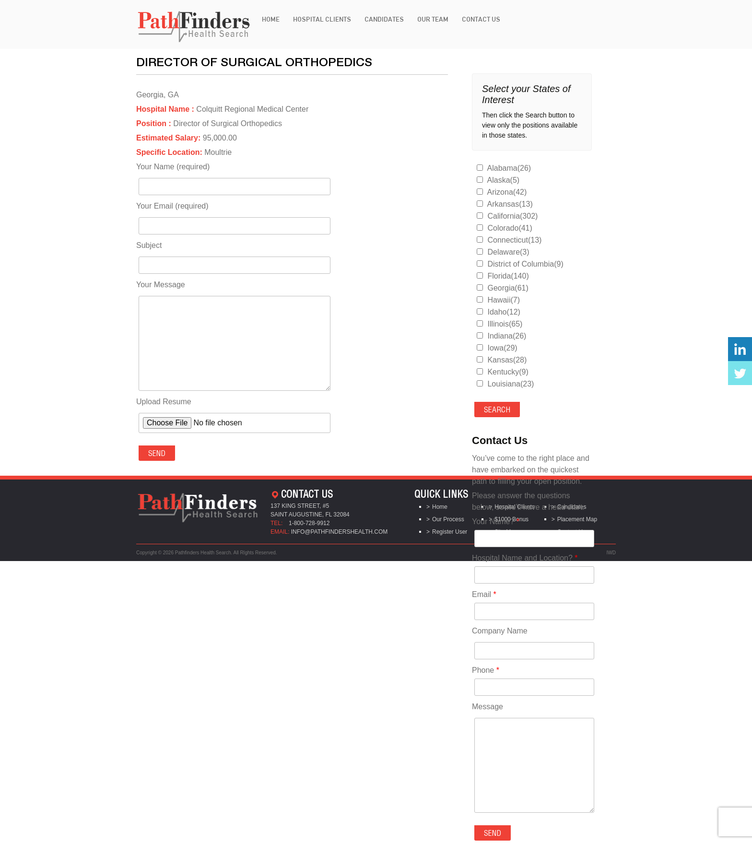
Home (271, 19)
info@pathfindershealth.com (339, 531)
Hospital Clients (322, 19)
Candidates (384, 19)
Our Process (448, 519)
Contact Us (481, 19)
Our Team (432, 19)
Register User (449, 531)
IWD (611, 552)
